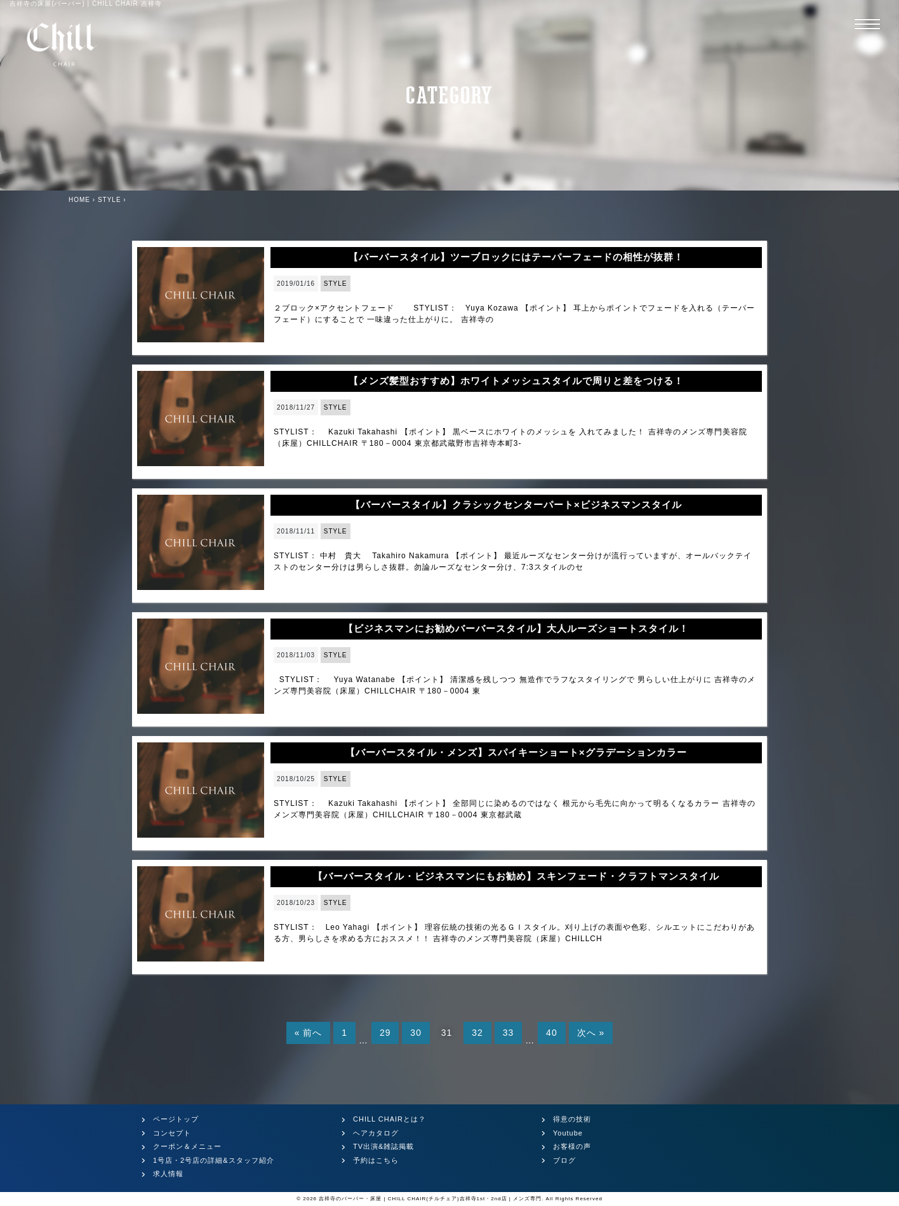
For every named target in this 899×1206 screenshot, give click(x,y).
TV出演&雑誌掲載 (383, 1146)
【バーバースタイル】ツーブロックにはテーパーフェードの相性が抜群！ (516, 256)
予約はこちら (376, 1160)
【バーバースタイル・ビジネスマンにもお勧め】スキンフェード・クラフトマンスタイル (516, 876)
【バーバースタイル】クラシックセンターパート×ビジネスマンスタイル (516, 504)
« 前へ (309, 1033)
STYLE (335, 283)
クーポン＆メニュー (187, 1146)
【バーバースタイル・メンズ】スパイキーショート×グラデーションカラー (516, 752)
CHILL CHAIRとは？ (389, 1119)
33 (508, 1033)
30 (416, 1033)
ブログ (564, 1160)
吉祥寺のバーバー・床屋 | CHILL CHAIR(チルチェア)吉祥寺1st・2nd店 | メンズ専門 (430, 1199)
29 (385, 1033)
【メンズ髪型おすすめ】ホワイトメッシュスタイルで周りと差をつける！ (516, 380)
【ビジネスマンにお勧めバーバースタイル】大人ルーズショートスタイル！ (516, 628)
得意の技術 (572, 1119)
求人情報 (168, 1173)
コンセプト (172, 1133)
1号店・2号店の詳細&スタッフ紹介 (213, 1160)
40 (551, 1033)
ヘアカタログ (376, 1133)
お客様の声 (572, 1146)
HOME (79, 199)
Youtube (568, 1133)
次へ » (591, 1033)
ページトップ (176, 1119)
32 (477, 1033)
